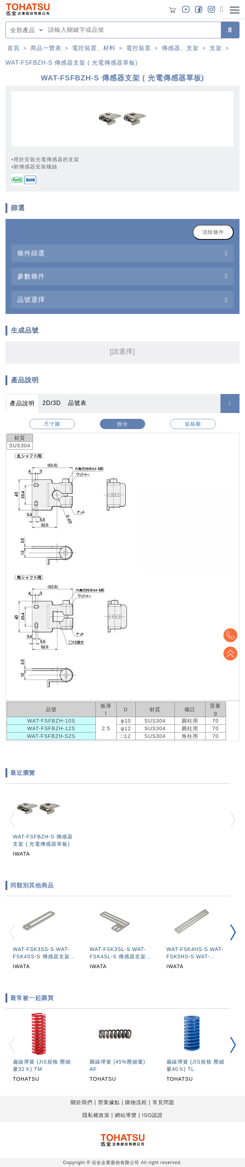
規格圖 (193, 424)
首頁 (13, 48)
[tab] (122, 253)
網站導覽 (126, 1115)
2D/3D (51, 403)
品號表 (77, 403)
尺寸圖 (52, 424)
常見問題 (163, 1102)
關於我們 (82, 1102)
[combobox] (132, 30)
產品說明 (22, 403)
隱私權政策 (96, 1115)
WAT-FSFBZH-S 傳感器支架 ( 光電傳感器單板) (71, 63)
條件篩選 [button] (31, 253)
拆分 (122, 424)
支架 (216, 48)
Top (230, 653)
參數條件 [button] (31, 276)
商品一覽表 (45, 48)
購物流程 (136, 1102)
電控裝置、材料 (94, 48)
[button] (232, 932)
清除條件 (213, 232)
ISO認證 (152, 1115)
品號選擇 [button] (31, 299)
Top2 (230, 635)
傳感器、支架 (180, 48)
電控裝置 (138, 48)
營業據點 (109, 1102)
